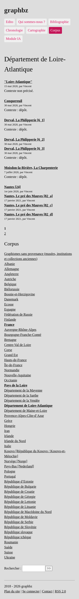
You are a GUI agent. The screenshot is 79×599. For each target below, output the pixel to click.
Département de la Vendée (22, 400)
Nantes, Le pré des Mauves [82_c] (28, 205)
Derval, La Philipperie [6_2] (24, 139)
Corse (8, 350)
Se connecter (31, 591)
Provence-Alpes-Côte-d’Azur (24, 415)
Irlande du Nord (15, 441)
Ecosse (8, 304)
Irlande (9, 436)
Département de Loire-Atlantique (28, 405)
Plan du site (12, 591)
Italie (7, 446)
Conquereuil (13, 101)
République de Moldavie (20, 517)
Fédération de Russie (18, 314)
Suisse (8, 552)
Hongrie (9, 426)
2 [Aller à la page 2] (5, 233)
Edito (9, 22)
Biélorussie (11, 289)
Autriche (10, 279)
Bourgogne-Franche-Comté (22, 335)
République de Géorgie (19, 496)
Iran (7, 431)
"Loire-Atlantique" (18, 81)
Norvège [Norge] (15, 461)
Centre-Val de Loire (17, 345)
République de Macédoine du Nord (28, 512)
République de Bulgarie (20, 486)
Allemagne (11, 269)
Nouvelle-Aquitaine (17, 375)
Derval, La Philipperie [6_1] (24, 120)
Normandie (11, 370)
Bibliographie (59, 22)
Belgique (10, 284)
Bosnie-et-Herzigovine (19, 294)
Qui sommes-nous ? (31, 22)
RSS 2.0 (60, 591)
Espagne (10, 309)
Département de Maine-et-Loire (25, 410)
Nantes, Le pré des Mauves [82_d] (28, 214)
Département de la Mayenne (23, 390)
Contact (47, 591)
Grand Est (11, 355)
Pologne (9, 471)
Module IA (13, 38)
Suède (8, 547)
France (9, 324)
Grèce (8, 421)
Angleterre (11, 274)
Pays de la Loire (15, 385)
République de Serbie (18, 522)
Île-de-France (13, 365)
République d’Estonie (18, 481)
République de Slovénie (20, 527)
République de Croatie (19, 491)
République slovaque (18, 532)
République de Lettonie (20, 501)
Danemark (11, 299)
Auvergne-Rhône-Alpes (20, 329)
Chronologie (14, 30)
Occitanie (10, 380)
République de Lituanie (20, 507)
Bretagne (10, 340)
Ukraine (9, 557)
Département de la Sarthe (21, 395)
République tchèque (17, 537)
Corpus (55, 30)
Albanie (9, 264)
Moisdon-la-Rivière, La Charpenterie (31, 168)
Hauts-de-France (15, 360)
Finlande (10, 319)
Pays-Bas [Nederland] (19, 466)
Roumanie (11, 542)
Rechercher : (12, 568)
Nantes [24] (12, 187)
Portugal (10, 476)
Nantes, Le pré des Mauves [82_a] (28, 196)
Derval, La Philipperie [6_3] (24, 148)
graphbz (16, 10)
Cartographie (37, 30)
